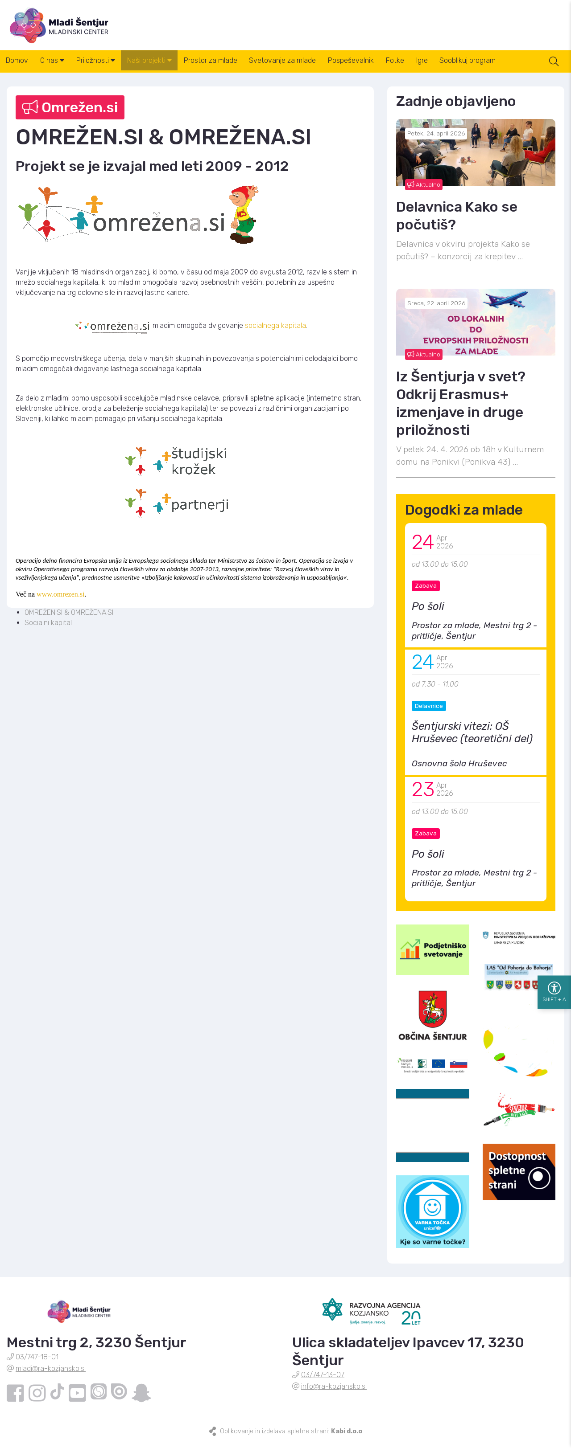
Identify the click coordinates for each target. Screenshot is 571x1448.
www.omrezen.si (60, 599)
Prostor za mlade (229, 66)
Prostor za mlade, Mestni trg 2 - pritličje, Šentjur (474, 635)
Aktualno (423, 189)
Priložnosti (106, 66)
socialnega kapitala (275, 330)
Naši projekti (163, 66)
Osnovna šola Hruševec (459, 769)
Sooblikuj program (507, 66)
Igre (457, 66)
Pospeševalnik (378, 66)
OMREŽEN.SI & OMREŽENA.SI (69, 618)
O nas (58, 66)
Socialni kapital (48, 627)
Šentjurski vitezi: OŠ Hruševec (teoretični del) (472, 737)
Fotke (426, 66)
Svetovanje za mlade (305, 66)
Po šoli (428, 611)
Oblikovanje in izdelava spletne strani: (291, 1436)
